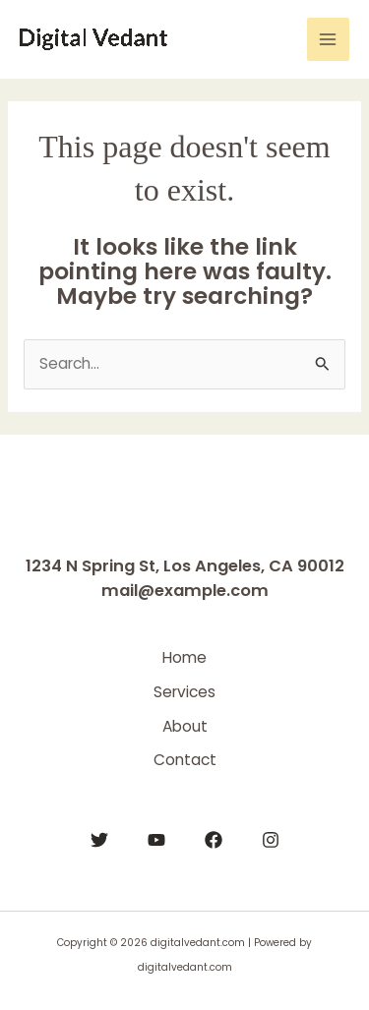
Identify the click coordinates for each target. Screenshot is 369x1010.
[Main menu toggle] (328, 39)
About (185, 726)
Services (184, 692)
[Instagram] (270, 840)
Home (184, 657)
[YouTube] (156, 840)
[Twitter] (99, 840)
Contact (185, 759)
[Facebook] (213, 840)
